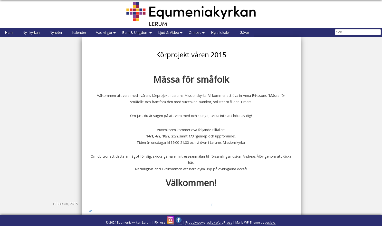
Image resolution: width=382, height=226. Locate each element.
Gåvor (244, 32)
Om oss (195, 32)
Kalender (79, 32)
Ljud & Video (168, 32)
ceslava (270, 222)
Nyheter (55, 32)
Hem (9, 32)
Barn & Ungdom (135, 32)
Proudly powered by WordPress (208, 222)
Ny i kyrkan (31, 32)
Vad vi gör (104, 32)
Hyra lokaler (220, 32)
